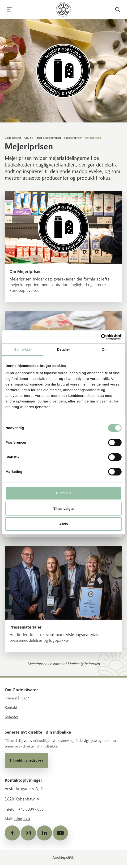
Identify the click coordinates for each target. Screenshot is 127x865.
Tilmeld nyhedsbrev (26, 760)
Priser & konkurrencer (48, 137)
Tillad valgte (63, 509)
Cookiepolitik (63, 857)
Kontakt (11, 707)
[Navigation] (9, 9)
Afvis (63, 524)
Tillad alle (63, 493)
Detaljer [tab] (63, 349)
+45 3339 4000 (31, 809)
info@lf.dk (22, 818)
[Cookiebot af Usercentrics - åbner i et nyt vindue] (101, 337)
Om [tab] (104, 349)
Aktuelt (28, 137)
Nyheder (11, 717)
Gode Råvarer (13, 137)
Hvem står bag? (17, 698)
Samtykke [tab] (22, 349)
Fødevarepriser (73, 137)
